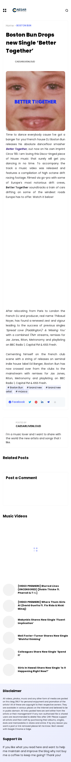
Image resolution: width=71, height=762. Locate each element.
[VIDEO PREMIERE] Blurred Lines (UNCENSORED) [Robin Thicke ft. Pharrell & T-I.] (39, 589)
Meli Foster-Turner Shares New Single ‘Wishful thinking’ (43, 637)
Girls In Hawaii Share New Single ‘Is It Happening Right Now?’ (42, 669)
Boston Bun (23, 25)
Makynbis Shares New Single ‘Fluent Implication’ (41, 621)
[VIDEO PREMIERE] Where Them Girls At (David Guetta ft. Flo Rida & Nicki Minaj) (41, 605)
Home (10, 25)
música (22, 391)
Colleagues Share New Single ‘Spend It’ (42, 653)
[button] (55, 402)
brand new (35, 387)
